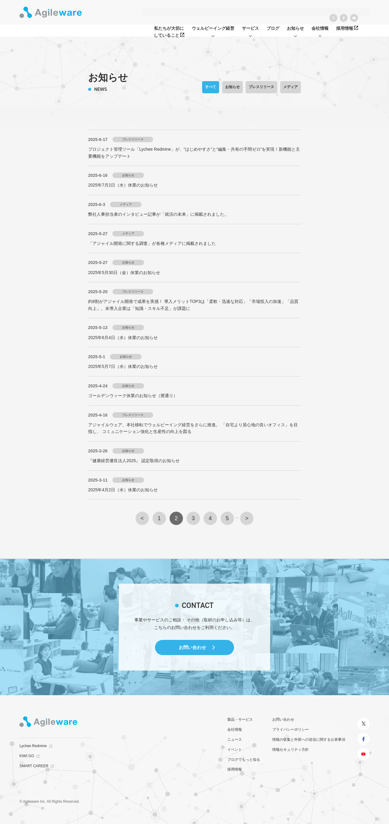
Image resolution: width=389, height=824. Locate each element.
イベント (234, 749)
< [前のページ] (142, 518)
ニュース (234, 739)
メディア (290, 87)
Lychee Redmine (33, 746)
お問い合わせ (192, 647)
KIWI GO (26, 756)
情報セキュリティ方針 (290, 749)
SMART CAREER (33, 766)
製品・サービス (240, 719)
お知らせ (232, 87)
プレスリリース (261, 87)
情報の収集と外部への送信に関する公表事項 (308, 739)
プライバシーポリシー (290, 729)
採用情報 (234, 769)
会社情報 (234, 729)
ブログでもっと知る (243, 759)
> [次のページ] (247, 518)
